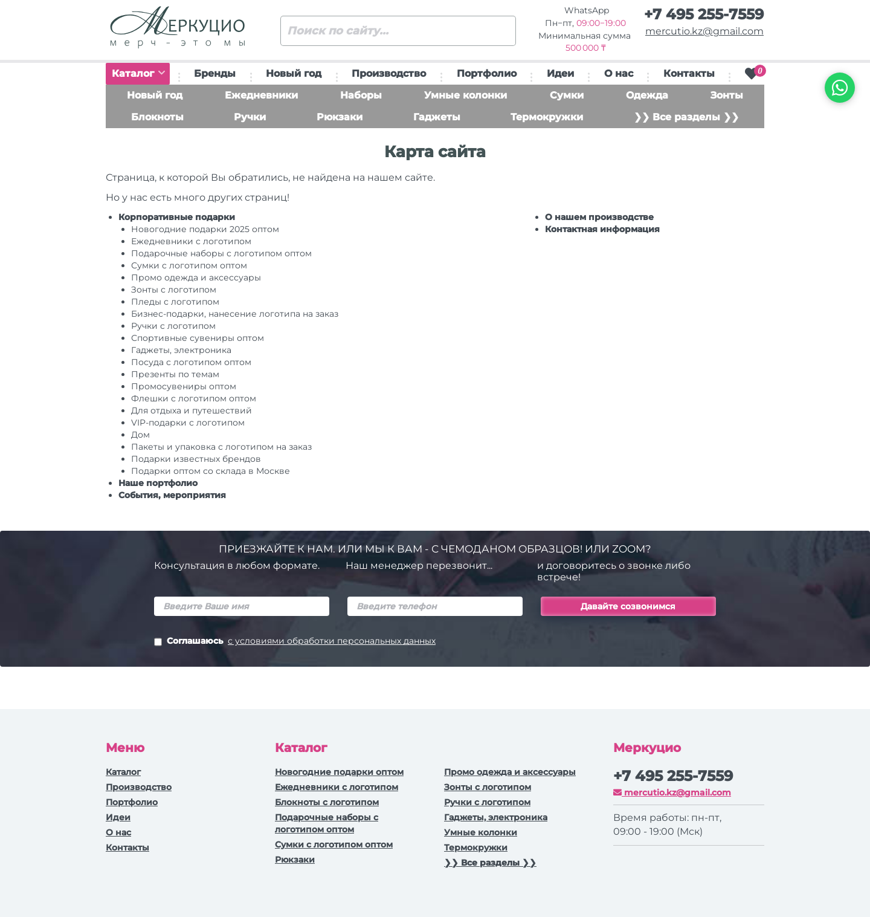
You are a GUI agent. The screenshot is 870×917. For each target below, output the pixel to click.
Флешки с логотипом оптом (193, 398)
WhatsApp (585, 10)
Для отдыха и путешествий (191, 410)
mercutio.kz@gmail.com (704, 31)
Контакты (689, 73)
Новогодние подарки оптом (339, 771)
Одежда (647, 95)
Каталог (138, 73)
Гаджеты (436, 117)
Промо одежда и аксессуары (196, 277)
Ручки (250, 117)
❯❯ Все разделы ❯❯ (686, 117)
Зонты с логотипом (173, 289)
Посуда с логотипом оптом (191, 362)
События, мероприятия (172, 495)
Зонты (726, 95)
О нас (618, 73)
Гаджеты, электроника (181, 350)
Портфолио (487, 73)
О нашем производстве (599, 217)
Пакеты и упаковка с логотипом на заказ (221, 446)
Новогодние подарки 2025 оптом (205, 229)
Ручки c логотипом (173, 325)
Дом (140, 434)
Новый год (293, 73)
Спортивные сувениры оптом (197, 337)
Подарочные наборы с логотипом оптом (221, 253)
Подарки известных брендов (196, 458)
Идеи (560, 73)
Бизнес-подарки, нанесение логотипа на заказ (234, 313)
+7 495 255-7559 (704, 14)
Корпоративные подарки (176, 217)
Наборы (361, 95)
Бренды (215, 73)
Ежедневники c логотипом (191, 241)
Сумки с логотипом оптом (189, 265)
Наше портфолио (158, 483)
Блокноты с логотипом (327, 802)
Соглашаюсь (295, 642)
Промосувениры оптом (183, 386)
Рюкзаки (339, 117)
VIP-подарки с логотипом (188, 422)
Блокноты (157, 117)
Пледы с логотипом (175, 301)
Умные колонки (465, 95)
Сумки (567, 95)
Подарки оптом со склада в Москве (210, 470)
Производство (389, 73)
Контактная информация (602, 229)
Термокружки (547, 117)
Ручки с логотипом (487, 802)
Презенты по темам (175, 374)
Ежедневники (261, 95)
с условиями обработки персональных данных (332, 640)
